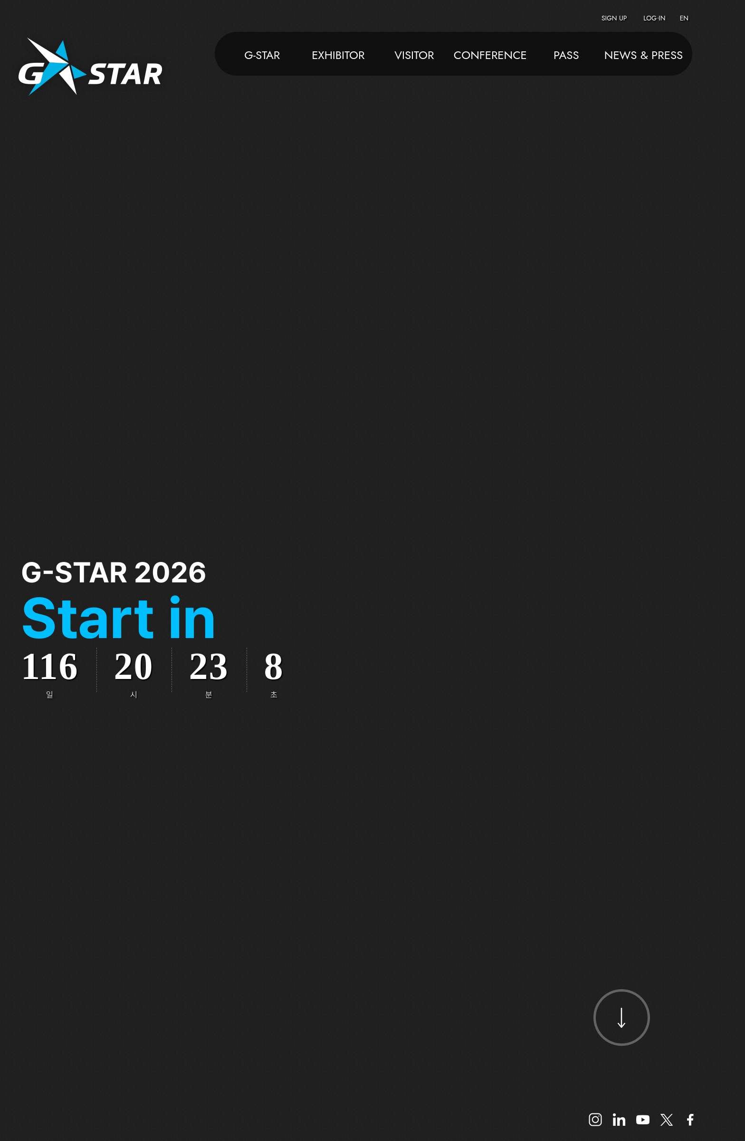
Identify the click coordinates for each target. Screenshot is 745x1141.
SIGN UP (614, 18)
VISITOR (414, 56)
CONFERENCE (490, 56)
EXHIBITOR (338, 56)
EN (684, 18)
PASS (566, 56)
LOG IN (654, 18)
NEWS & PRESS (643, 56)
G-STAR (262, 56)
